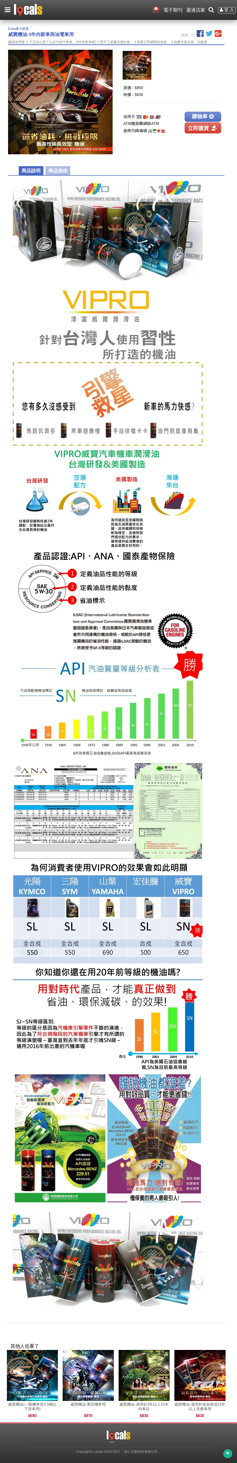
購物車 (203, 116)
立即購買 (203, 127)
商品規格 (57, 170)
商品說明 (31, 170)
